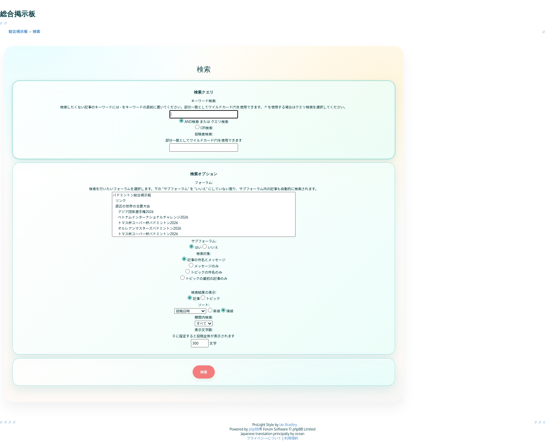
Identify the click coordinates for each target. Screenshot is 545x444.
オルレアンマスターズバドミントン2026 (204, 228)
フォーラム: (204, 182)
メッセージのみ (203, 266)
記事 (193, 298)
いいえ (210, 247)
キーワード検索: (203, 101)
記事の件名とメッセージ (203, 260)
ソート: (203, 305)
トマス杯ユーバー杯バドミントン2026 (204, 222)
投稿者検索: (204, 134)
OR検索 (203, 128)
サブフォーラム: (203, 241)
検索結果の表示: (203, 292)
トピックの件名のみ (203, 272)
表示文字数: (204, 330)
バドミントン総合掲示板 (204, 195)
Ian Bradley (288, 425)
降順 (227, 311)
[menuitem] (544, 422)
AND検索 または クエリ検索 (203, 121)
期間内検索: (204, 317)
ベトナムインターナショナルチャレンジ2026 (204, 217)
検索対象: (203, 253)
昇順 (214, 311)
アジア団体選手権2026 (204, 211)
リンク (204, 200)
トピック (210, 298)
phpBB (254, 429)
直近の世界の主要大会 (204, 206)
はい (195, 247)
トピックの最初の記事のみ (203, 278)
